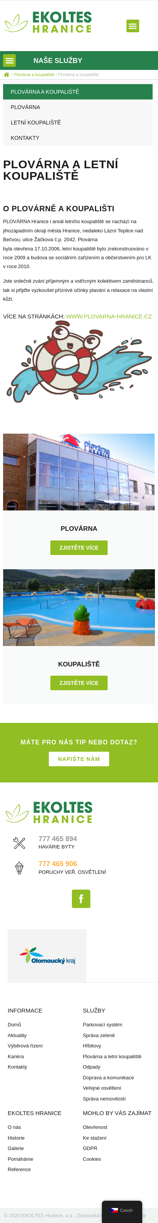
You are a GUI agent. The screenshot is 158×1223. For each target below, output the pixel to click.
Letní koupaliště (36, 122)
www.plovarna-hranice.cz (109, 316)
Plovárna (25, 107)
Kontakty (25, 138)
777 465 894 (57, 839)
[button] (132, 26)
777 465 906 (57, 864)
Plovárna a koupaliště (45, 92)
